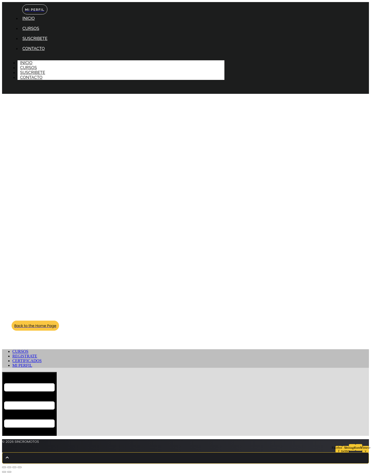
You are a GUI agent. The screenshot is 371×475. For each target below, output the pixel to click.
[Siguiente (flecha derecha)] (9, 472)
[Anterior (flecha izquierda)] (4, 472)
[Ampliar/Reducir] (4, 467)
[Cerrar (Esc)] (20, 467)
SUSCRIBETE (34, 38)
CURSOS (30, 28)
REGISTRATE (24, 356)
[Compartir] (14, 467)
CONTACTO (33, 48)
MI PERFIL (22, 365)
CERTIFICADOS (27, 361)
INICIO (28, 18)
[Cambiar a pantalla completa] (9, 467)
